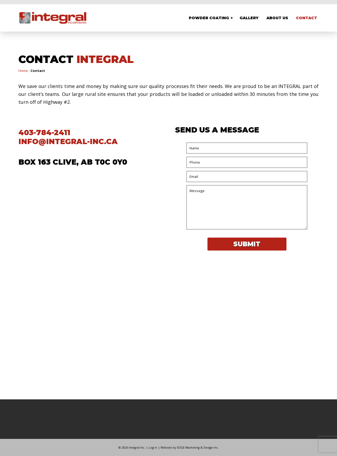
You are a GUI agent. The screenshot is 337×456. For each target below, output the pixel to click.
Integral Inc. (137, 447)
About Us (277, 18)
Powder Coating (209, 18)
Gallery (249, 18)
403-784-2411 (44, 132)
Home (23, 70)
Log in (153, 447)
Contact (306, 18)
